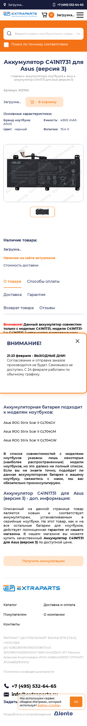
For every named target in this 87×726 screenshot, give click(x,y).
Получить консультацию (44, 561)
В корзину (47, 102)
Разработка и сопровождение (38, 713)
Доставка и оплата (59, 605)
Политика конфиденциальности (28, 671)
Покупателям (14, 614)
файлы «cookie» (49, 705)
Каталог (10, 605)
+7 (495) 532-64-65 (34, 686)
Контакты (11, 624)
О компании (54, 614)
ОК (76, 702)
